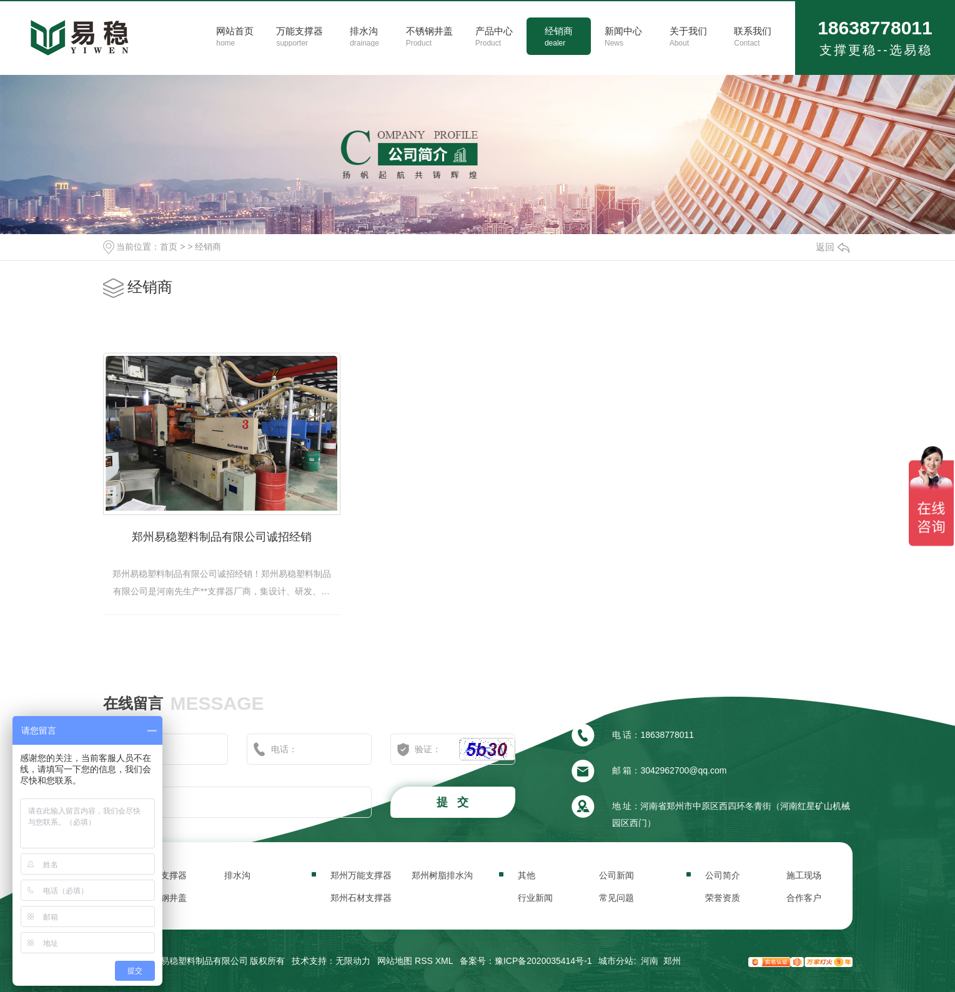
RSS (424, 961)
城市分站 (615, 961)
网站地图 (394, 961)
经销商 (208, 247)
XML (444, 961)
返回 (832, 247)
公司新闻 (616, 875)
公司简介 (722, 875)
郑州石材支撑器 (361, 898)
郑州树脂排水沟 (442, 875)
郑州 (672, 961)
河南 (649, 961)
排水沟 (237, 875)
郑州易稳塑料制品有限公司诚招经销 (222, 537)
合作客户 (803, 898)
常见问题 (616, 898)
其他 (526, 875)
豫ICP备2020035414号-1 (543, 961)
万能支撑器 (165, 875)
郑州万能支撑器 (361, 875)
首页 (168, 247)
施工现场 (803, 875)
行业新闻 (535, 898)
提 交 (454, 802)
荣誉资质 (722, 898)
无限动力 (352, 961)
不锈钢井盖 (165, 898)
